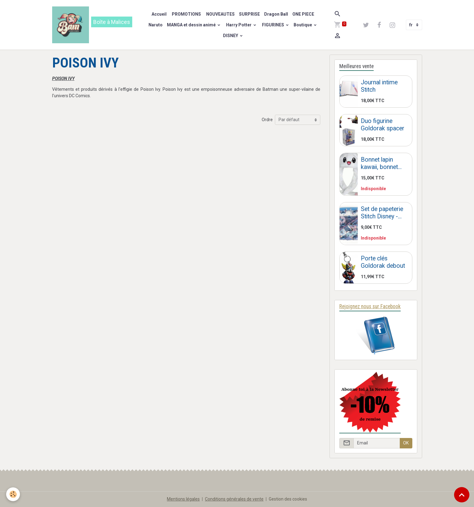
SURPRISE (249, 14)
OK (406, 442)
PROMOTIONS (186, 14)
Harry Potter (238, 24)
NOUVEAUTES (220, 14)
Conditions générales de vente (234, 499)
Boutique (303, 24)
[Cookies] (13, 494)
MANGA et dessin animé (192, 24)
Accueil (159, 14)
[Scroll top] (461, 494)
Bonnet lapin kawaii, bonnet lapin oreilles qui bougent (381, 163)
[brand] (94, 24)
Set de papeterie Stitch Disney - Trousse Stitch (382, 212)
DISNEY (230, 35)
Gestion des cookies (288, 499)
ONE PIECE (303, 14)
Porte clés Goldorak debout (383, 262)
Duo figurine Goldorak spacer (382, 124)
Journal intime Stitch (379, 86)
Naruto (155, 24)
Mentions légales (183, 499)
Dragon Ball (276, 14)
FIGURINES (273, 24)
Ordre (267, 119)
